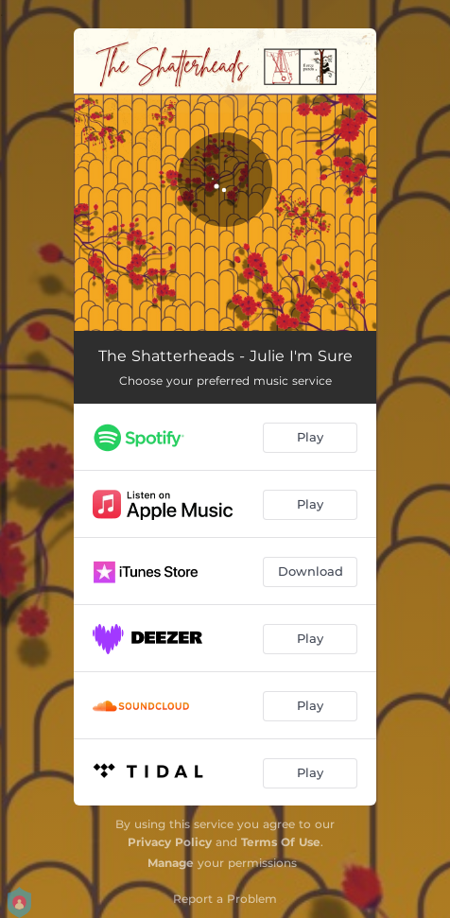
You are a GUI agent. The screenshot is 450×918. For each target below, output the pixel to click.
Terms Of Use (280, 842)
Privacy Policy (170, 842)
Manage (170, 863)
